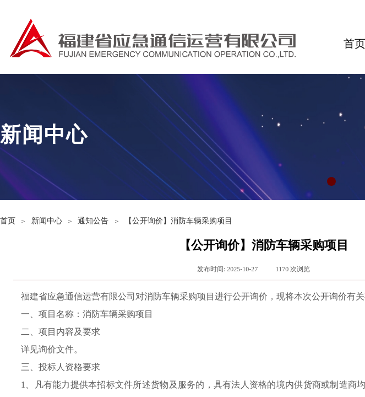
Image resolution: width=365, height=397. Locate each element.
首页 (7, 221)
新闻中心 (46, 221)
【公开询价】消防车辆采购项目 (178, 221)
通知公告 (93, 221)
